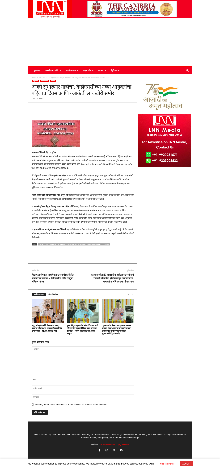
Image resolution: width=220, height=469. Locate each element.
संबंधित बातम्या (39, 294)
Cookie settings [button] (167, 464)
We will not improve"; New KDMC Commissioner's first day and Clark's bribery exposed (74, 244)
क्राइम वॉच (88, 70)
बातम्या (53, 81)
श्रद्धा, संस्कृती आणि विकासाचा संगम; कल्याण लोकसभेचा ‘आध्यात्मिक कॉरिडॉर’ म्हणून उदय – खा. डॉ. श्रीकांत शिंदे (47, 328)
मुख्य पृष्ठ (37, 70)
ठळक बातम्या (44, 81)
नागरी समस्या (72, 70)
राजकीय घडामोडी (53, 70)
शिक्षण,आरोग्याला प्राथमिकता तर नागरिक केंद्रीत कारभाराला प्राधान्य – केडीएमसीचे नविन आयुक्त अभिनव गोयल (53, 278)
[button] (187, 70)
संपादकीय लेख (53, 294)
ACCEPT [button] (186, 464)
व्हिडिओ (115, 70)
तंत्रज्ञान (102, 70)
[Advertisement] (110, 42)
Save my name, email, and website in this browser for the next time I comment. (71, 404)
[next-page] (132, 294)
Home (34, 77)
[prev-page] (128, 294)
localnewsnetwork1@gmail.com (114, 444)
